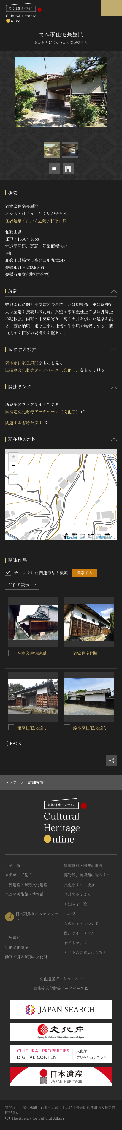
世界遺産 (12, 937)
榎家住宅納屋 (30, 727)
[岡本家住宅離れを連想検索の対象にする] (67, 727)
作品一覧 (12, 865)
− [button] (13, 466)
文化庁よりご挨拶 (79, 884)
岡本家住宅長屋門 (21, 363)
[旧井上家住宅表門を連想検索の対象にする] (67, 653)
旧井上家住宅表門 (89, 653)
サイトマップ (75, 943)
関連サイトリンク (79, 933)
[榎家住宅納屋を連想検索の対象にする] (12, 727)
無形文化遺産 (16, 947)
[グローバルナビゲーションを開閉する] (111, 8)
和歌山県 (58, 220)
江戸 (30, 220)
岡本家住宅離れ (87, 727)
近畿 (42, 220)
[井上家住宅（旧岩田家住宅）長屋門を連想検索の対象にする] (12, 653)
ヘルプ (70, 913)
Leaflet (72, 537)
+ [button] (13, 457)
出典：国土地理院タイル (97, 537)
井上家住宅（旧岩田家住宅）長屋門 (36, 656)
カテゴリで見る (18, 875)
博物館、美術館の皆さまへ (87, 875)
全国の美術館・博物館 (24, 894)
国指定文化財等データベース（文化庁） (42, 370)
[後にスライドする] (109, 743)
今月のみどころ (77, 894)
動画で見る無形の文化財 (26, 957)
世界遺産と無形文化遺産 (26, 884)
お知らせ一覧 (75, 904)
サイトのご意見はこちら (85, 952)
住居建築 (13, 220)
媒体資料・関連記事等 (83, 865)
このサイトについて (81, 923)
